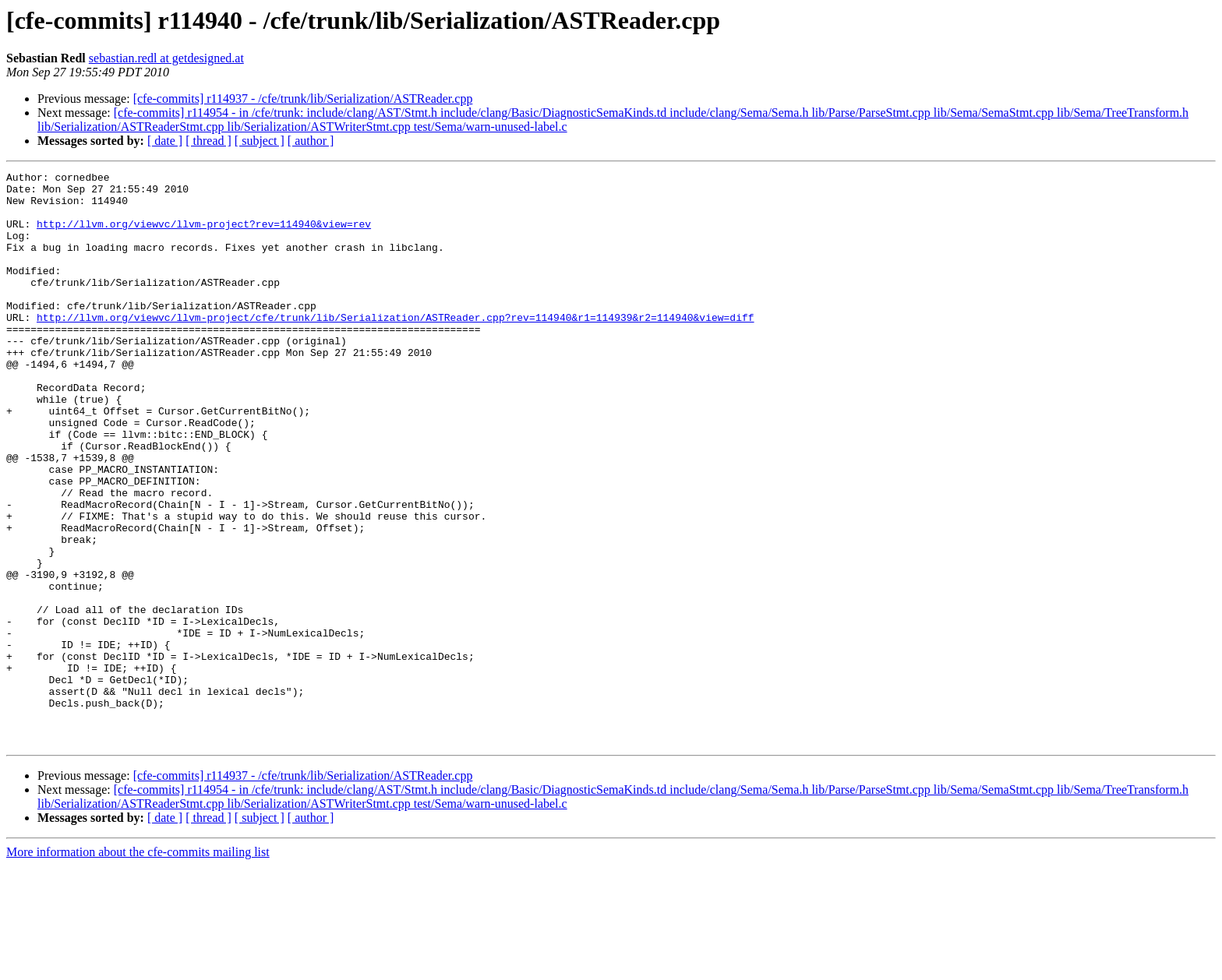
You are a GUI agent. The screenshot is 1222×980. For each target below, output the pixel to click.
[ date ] (164, 140)
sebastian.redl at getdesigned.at (166, 58)
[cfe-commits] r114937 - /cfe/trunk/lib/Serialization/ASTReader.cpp (303, 98)
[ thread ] (208, 140)
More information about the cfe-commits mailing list (138, 966)
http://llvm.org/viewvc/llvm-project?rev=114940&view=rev (204, 235)
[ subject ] (259, 140)
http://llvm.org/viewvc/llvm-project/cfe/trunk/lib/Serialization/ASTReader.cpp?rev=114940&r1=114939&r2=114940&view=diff (395, 347)
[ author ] (311, 140)
